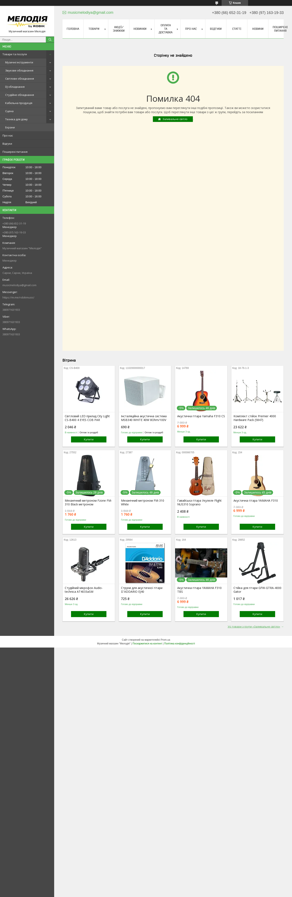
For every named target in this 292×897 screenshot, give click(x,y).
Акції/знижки (119, 28)
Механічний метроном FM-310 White (142, 502)
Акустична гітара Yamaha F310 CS (201, 416)
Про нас (7, 135)
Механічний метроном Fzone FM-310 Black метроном (88, 502)
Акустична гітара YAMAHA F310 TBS (199, 590)
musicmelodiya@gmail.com (19, 285)
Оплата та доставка (165, 29)
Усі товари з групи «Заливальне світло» (254, 626)
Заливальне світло (174, 119)
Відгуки (7, 143)
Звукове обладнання (19, 70)
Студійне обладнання (19, 95)
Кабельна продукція (18, 103)
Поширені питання (14, 152)
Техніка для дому (16, 119)
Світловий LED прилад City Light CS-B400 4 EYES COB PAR (87, 418)
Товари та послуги (14, 54)
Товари (94, 28)
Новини (257, 28)
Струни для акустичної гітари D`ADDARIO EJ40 (141, 590)
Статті (236, 28)
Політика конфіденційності (179, 643)
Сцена (9, 111)
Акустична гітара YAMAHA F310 (255, 500)
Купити (89, 439)
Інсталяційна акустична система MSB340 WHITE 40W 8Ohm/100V (144, 418)
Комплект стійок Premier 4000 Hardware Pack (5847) (254, 418)
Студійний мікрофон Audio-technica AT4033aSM (84, 590)
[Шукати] (50, 39)
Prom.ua (165, 639)
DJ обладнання (15, 87)
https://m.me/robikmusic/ (18, 297)
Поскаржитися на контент (147, 643)
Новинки (140, 28)
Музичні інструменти (19, 62)
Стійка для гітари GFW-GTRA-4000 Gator (257, 590)
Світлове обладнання (19, 78)
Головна (73, 28)
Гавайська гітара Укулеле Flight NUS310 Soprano (199, 502)
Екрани (10, 127)
